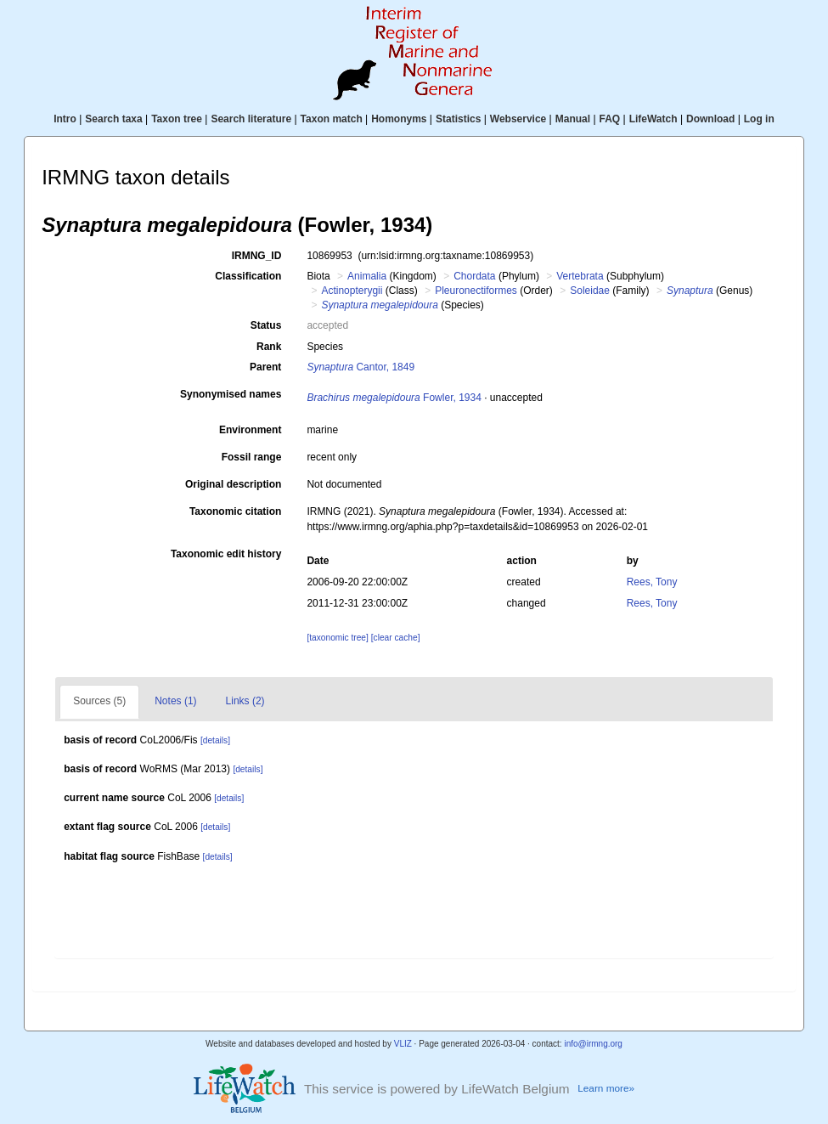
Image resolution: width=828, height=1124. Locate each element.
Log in (759, 119)
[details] (215, 740)
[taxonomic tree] (337, 637)
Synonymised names (230, 394)
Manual (572, 119)
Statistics (458, 119)
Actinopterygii (351, 291)
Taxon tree (176, 119)
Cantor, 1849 (360, 367)
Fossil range (252, 457)
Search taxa (113, 119)
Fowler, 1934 (394, 398)
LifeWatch (653, 119)
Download (710, 119)
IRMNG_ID (257, 256)
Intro (65, 119)
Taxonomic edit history (226, 554)
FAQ (610, 119)
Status (266, 325)
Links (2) (245, 701)
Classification (248, 276)
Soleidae (590, 291)
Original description (233, 484)
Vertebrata (579, 276)
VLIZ (403, 1043)
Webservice (518, 119)
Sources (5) (99, 701)
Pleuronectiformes (476, 291)
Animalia (366, 276)
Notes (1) (175, 701)
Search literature (251, 119)
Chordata (474, 276)
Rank (268, 347)
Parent (265, 367)
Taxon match (332, 119)
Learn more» (605, 1088)
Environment (250, 430)
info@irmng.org (593, 1043)
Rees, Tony (652, 582)
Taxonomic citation (235, 511)
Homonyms (398, 119)
